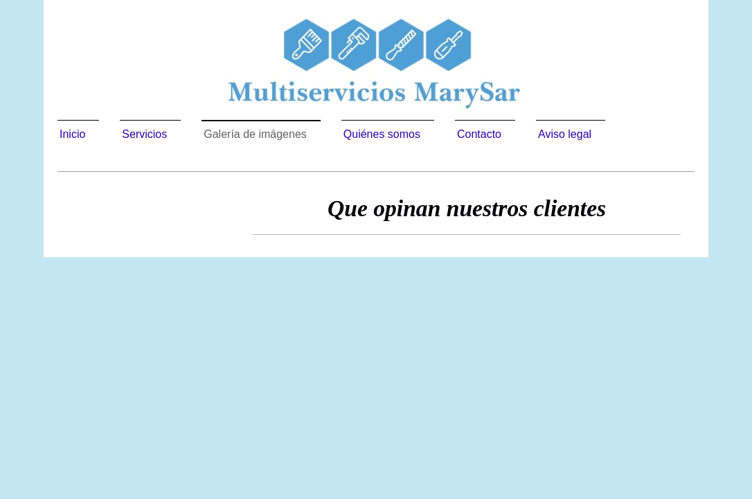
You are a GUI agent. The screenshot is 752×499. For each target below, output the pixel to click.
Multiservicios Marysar (297, 249)
